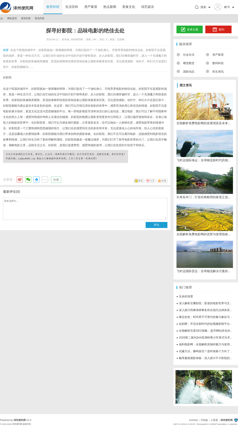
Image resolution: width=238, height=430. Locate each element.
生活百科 (71, 6)
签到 (218, 30)
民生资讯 (215, 71)
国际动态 (185, 71)
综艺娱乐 (147, 6)
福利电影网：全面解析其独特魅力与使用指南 (205, 344)
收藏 (56, 179)
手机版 (204, 420)
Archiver (193, 420)
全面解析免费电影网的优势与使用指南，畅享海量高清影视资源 (204, 234)
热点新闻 (109, 6)
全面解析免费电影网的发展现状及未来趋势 (204, 123)
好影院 (7, 77)
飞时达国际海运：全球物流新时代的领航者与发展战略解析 (204, 160)
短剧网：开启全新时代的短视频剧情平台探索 (205, 323)
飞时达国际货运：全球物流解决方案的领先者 (204, 271)
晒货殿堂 (185, 63)
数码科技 (215, 63)
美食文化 (128, 6)
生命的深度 (184, 296)
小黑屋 (214, 420)
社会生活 (185, 54)
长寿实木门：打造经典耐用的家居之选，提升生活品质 (204, 197)
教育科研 (52, 6)
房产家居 (90, 6)
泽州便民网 (23, 8)
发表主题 (189, 30)
